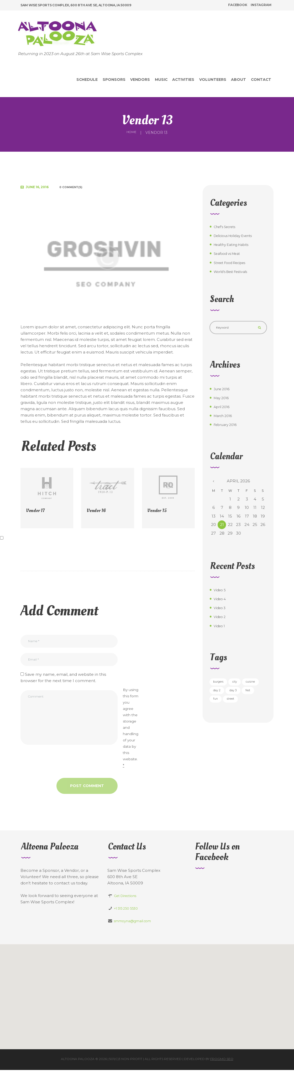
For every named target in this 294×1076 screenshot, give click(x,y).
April (223, 409)
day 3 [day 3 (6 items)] (218, 706)
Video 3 (221, 610)
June (224, 391)
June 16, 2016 (41, 187)
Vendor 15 (158, 510)
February (228, 427)
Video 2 (221, 619)
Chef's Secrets (228, 226)
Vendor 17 (37, 510)
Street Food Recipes (234, 262)
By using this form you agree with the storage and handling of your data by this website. (130, 734)
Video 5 (221, 592)
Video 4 (221, 601)
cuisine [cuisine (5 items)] (220, 696)
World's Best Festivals (235, 271)
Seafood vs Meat (230, 253)
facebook (237, 5)
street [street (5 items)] (219, 716)
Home (131, 132)
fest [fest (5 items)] (237, 706)
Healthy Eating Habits (235, 244)
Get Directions (128, 901)
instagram (261, 5)
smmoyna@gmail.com (136, 926)
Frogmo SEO (221, 1065)
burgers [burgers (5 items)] (220, 686)
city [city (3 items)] (241, 686)
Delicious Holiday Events (238, 235)
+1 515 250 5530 (129, 914)
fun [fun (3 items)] (253, 706)
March (225, 418)
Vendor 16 (98, 510)
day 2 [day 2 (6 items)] (241, 696)
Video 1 (221, 628)
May (223, 400)
